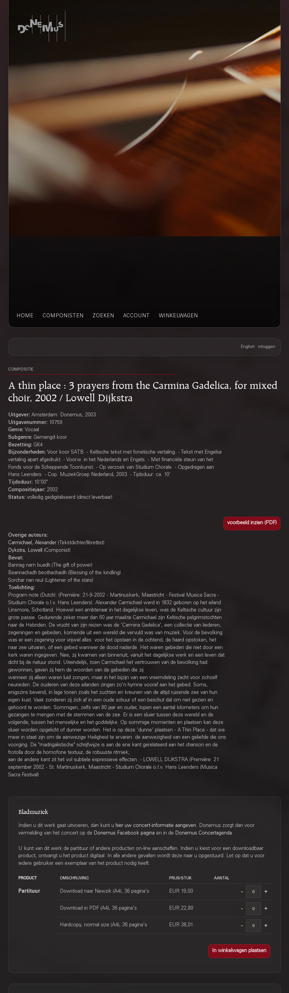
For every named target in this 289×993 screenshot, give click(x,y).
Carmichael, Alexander (32, 543)
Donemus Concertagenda (203, 833)
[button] (252, 524)
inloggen (266, 347)
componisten (63, 316)
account (136, 316)
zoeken (103, 316)
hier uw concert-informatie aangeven (156, 825)
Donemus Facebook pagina (124, 833)
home (25, 316)
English (248, 347)
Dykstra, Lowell (25, 550)
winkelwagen (178, 316)
